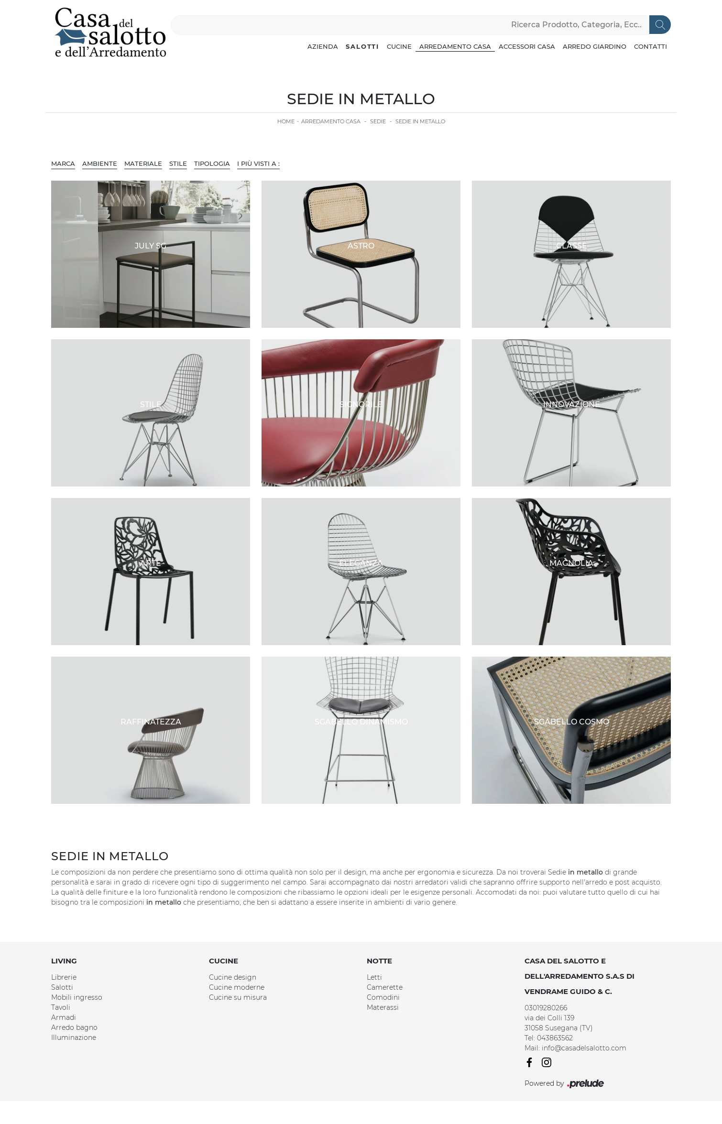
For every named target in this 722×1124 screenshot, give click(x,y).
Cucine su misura (238, 997)
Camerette (385, 987)
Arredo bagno (74, 1027)
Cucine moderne (236, 987)
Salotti (362, 46)
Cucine (399, 46)
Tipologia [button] (212, 163)
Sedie (378, 121)
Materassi (383, 1007)
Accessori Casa (527, 46)
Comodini (383, 997)
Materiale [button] (143, 163)
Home (286, 121)
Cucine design (232, 977)
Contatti (650, 46)
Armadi (63, 1017)
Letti (374, 977)
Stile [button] (178, 163)
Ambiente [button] (99, 163)
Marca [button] (63, 163)
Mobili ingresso (76, 997)
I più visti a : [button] (258, 163)
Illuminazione (73, 1037)
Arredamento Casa (455, 46)
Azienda (322, 46)
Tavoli (60, 1007)
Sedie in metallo (420, 121)
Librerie (64, 977)
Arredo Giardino (594, 46)
